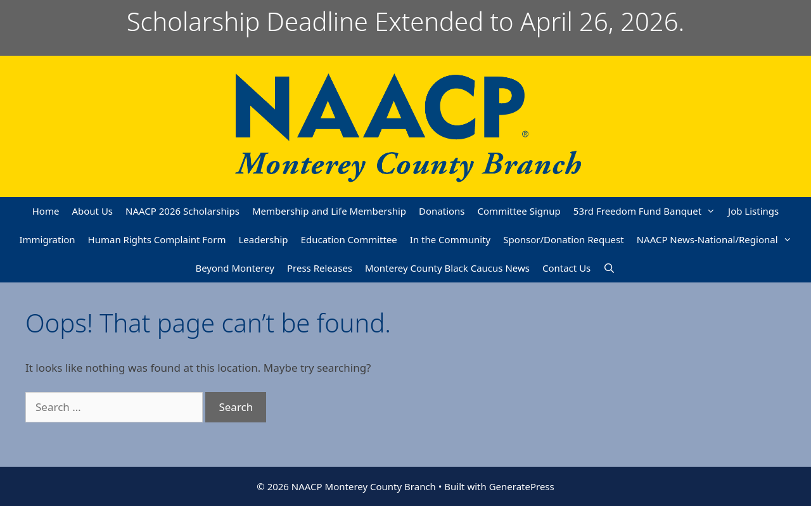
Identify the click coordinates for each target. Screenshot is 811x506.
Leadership (263, 239)
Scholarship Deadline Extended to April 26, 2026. (406, 21)
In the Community (450, 239)
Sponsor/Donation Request (563, 239)
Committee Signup (519, 211)
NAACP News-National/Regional (717, 239)
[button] (711, 211)
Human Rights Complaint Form (157, 239)
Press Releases (319, 268)
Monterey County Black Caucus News (447, 268)
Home (46, 211)
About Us (92, 211)
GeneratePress (521, 486)
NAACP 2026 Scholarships (182, 211)
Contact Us (566, 268)
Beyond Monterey (234, 268)
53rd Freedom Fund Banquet (647, 211)
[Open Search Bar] (609, 268)
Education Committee (349, 239)
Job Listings (753, 211)
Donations (442, 211)
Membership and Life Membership (329, 211)
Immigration (47, 239)
